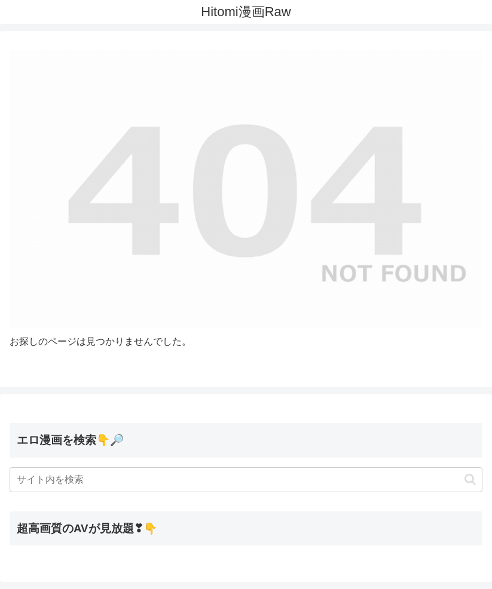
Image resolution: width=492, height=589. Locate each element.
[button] (470, 479)
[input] (246, 479)
